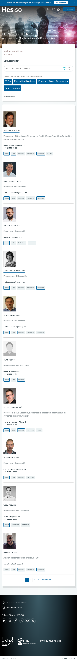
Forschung (21, 153)
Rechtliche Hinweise (9, 659)
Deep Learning (12, 88)
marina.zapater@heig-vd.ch (14, 282)
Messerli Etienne (11, 458)
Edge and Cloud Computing (53, 81)
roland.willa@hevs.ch (11, 517)
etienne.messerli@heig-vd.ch (14, 469)
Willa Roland (9, 505)
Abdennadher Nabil (12, 181)
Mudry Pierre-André (12, 407)
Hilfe (51, 9)
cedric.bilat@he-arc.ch (12, 371)
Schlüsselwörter (11, 61)
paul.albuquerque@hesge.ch (14, 327)
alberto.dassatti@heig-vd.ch (14, 145)
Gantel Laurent (10, 552)
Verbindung (68, 9)
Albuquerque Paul (11, 315)
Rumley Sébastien (11, 226)
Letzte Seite (46, 580)
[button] (64, 68)
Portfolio (49, 153)
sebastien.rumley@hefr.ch (13, 237)
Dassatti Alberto (11, 131)
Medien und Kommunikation (14, 603)
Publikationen (30, 153)
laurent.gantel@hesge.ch (13, 564)
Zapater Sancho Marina (14, 271)
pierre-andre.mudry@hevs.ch (14, 422)
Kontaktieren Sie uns (12, 608)
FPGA (8, 81)
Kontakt (7, 153)
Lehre (13, 153)
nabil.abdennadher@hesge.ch (15, 193)
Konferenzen (41, 153)
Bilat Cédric (9, 360)
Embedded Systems (24, 81)
